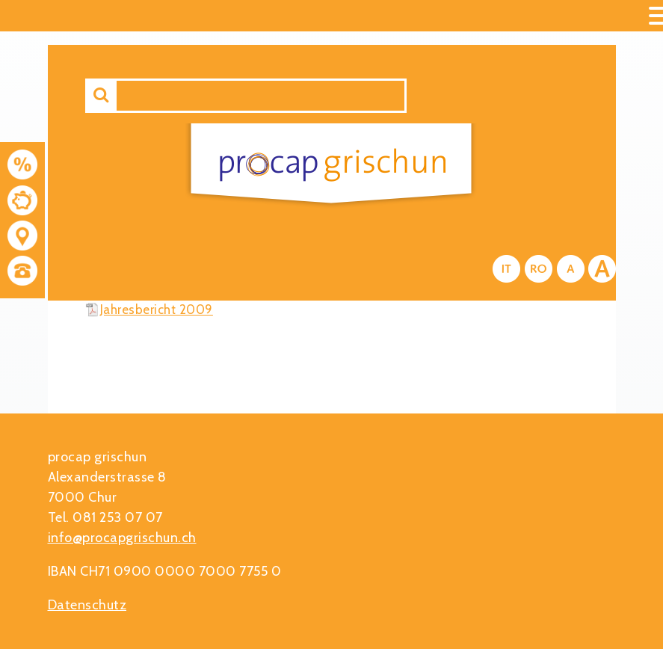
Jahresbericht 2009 (156, 309)
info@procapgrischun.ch (122, 537)
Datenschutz (87, 605)
